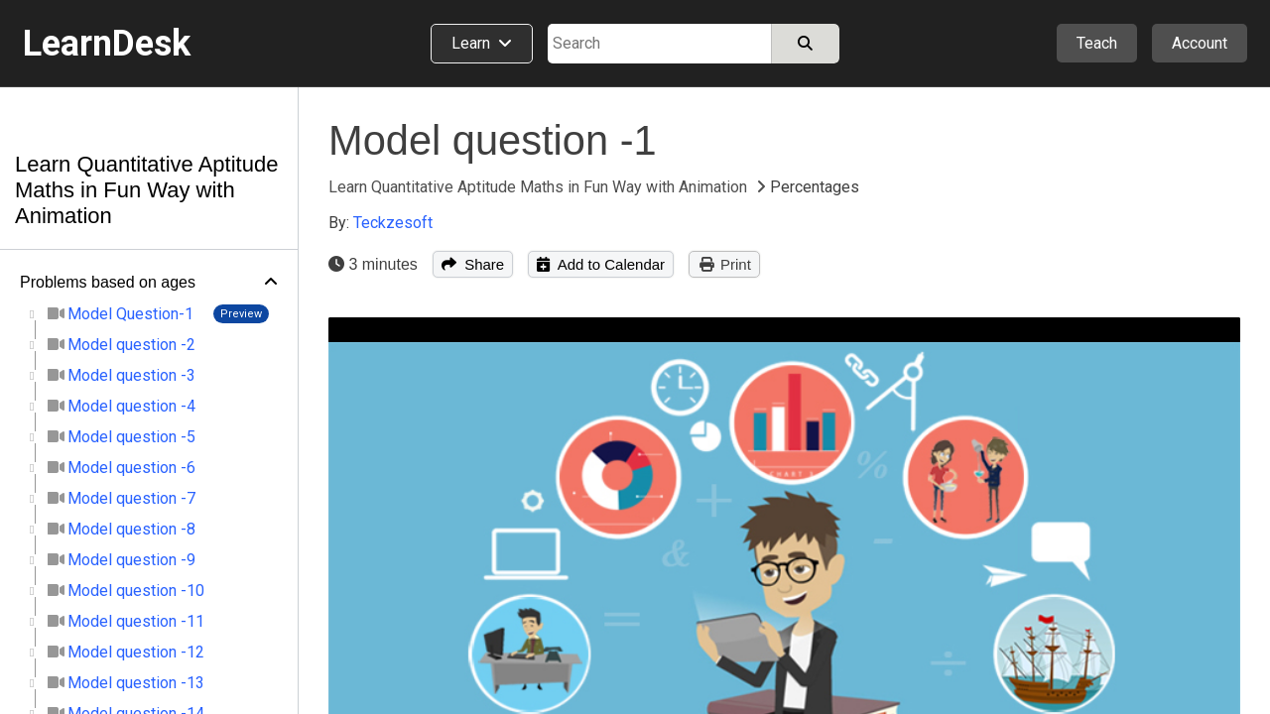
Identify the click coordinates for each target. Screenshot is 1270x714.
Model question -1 (492, 140)
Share (473, 264)
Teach (1097, 43)
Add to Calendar (601, 264)
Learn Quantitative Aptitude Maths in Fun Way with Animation (146, 190)
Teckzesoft (393, 222)
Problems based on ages (107, 282)
